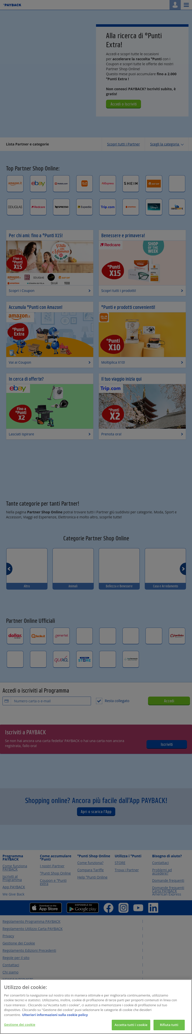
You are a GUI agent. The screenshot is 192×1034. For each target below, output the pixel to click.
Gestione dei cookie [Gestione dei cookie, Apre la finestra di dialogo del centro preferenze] (19, 1026)
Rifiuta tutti (169, 1026)
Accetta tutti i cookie (131, 1026)
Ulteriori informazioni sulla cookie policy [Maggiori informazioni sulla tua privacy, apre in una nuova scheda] (55, 1016)
